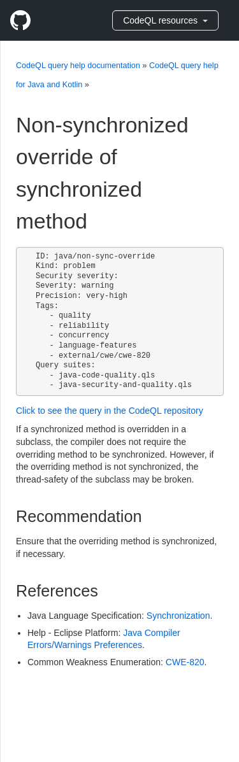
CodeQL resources (165, 20)
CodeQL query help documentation (78, 65)
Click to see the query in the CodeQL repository (109, 411)
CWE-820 (185, 662)
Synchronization (178, 615)
